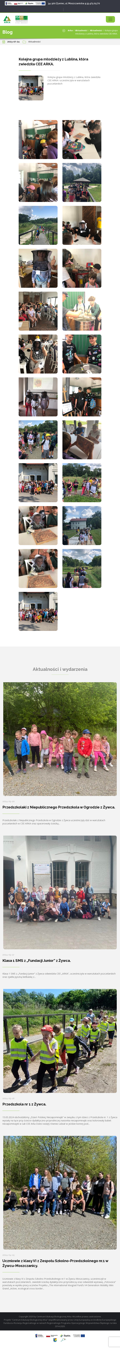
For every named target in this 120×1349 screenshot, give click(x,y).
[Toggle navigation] (110, 19)
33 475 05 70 (93, 3)
